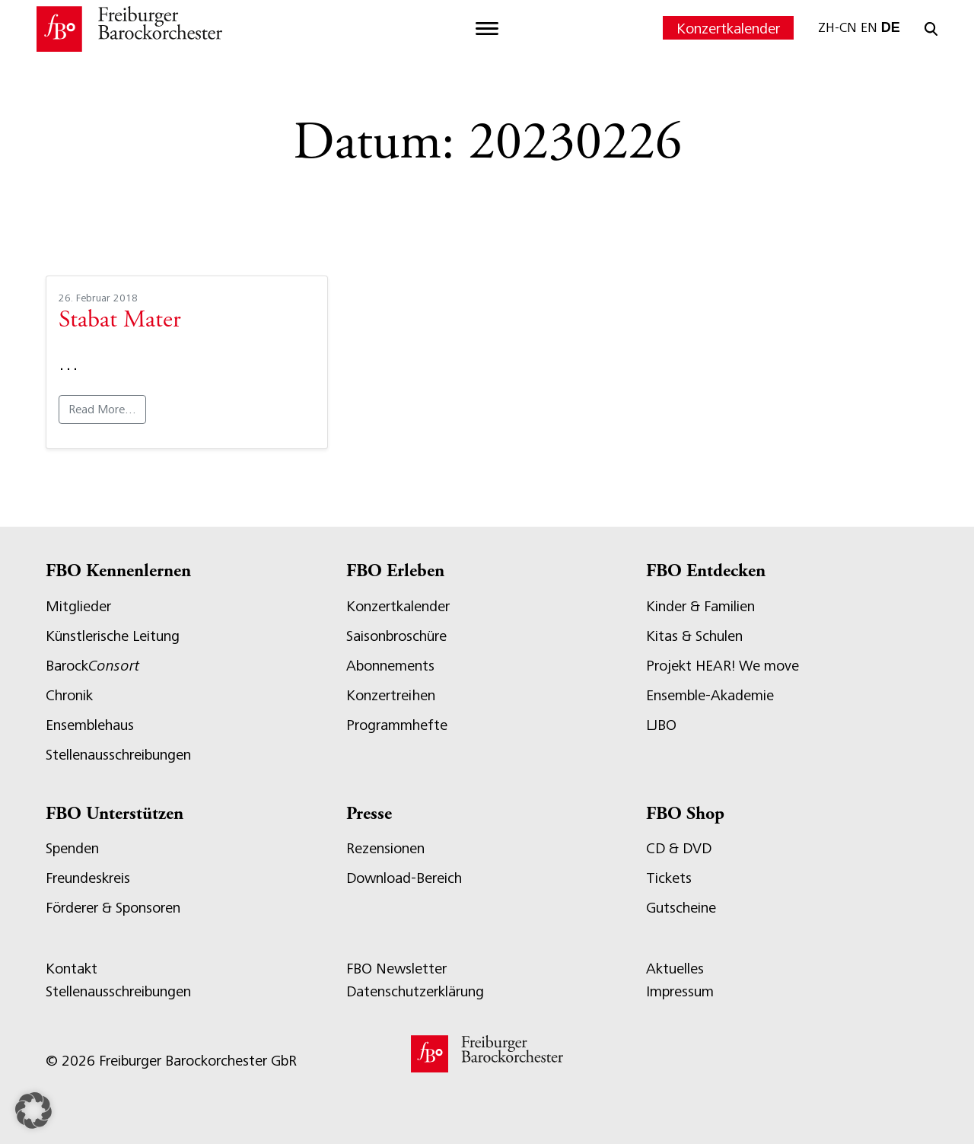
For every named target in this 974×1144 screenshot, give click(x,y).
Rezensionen (385, 848)
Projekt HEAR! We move (722, 665)
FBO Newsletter (396, 968)
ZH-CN (837, 27)
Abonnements (390, 665)
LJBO (661, 725)
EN (869, 27)
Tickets (669, 878)
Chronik (69, 695)
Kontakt (71, 968)
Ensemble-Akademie (710, 695)
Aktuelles (675, 968)
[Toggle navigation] (487, 28)
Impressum (680, 991)
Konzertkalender (728, 28)
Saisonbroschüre (396, 636)
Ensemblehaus (90, 725)
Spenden (72, 848)
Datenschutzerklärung (415, 991)
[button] (33, 1110)
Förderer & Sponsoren (113, 907)
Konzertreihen (390, 695)
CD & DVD (678, 848)
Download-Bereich (404, 878)
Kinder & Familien (700, 606)
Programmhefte (396, 725)
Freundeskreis (88, 878)
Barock (92, 665)
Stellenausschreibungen (118, 754)
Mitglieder (78, 606)
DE (890, 27)
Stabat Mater (120, 321)
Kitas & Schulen (694, 636)
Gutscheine (681, 907)
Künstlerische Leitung (113, 636)
